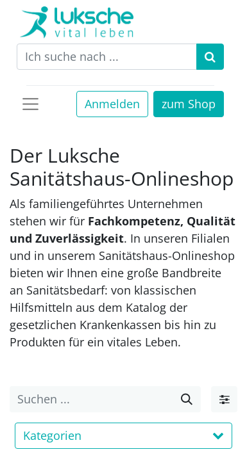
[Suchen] (210, 57)
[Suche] (187, 399)
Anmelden (112, 103)
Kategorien (123, 435)
